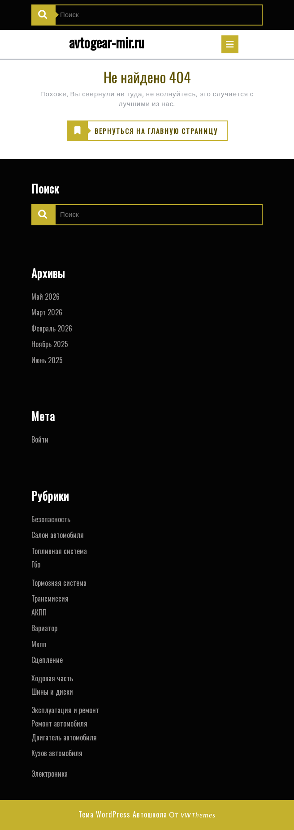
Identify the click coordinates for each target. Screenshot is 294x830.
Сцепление (47, 659)
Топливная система (59, 551)
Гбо (35, 564)
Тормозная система (58, 582)
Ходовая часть (52, 678)
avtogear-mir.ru (106, 42)
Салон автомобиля (57, 534)
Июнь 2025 (47, 360)
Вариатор (44, 628)
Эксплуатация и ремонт (65, 710)
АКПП (39, 612)
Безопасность (50, 519)
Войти (39, 439)
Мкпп (39, 644)
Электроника (49, 773)
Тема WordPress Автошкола (122, 814)
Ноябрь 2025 (49, 344)
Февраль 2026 (51, 328)
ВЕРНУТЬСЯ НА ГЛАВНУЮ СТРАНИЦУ (142, 131)
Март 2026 (46, 312)
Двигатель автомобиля (64, 737)
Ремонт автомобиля (59, 723)
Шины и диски (52, 691)
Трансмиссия (50, 598)
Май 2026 (45, 296)
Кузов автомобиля (56, 753)
